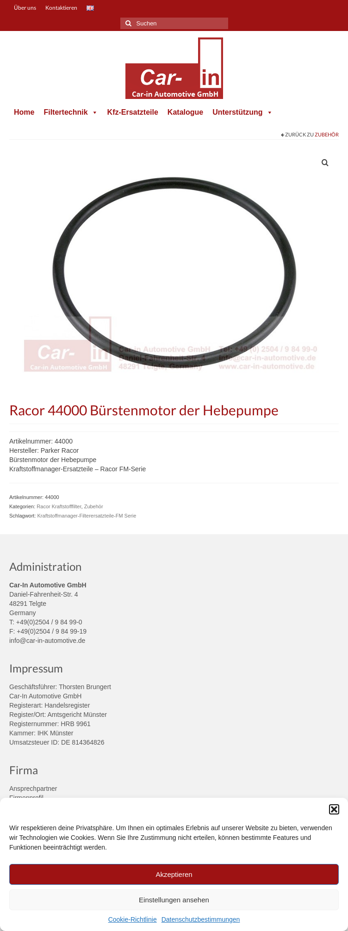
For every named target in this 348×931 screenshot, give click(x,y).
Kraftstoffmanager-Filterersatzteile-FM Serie (87, 515)
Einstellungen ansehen (174, 900)
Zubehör (327, 134)
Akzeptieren (173, 874)
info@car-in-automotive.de (47, 640)
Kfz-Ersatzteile (132, 112)
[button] (334, 809)
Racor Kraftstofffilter (59, 506)
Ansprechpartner (33, 788)
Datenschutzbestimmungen (201, 919)
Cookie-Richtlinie (132, 919)
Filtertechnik (71, 112)
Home (24, 112)
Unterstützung (242, 112)
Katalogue (185, 112)
